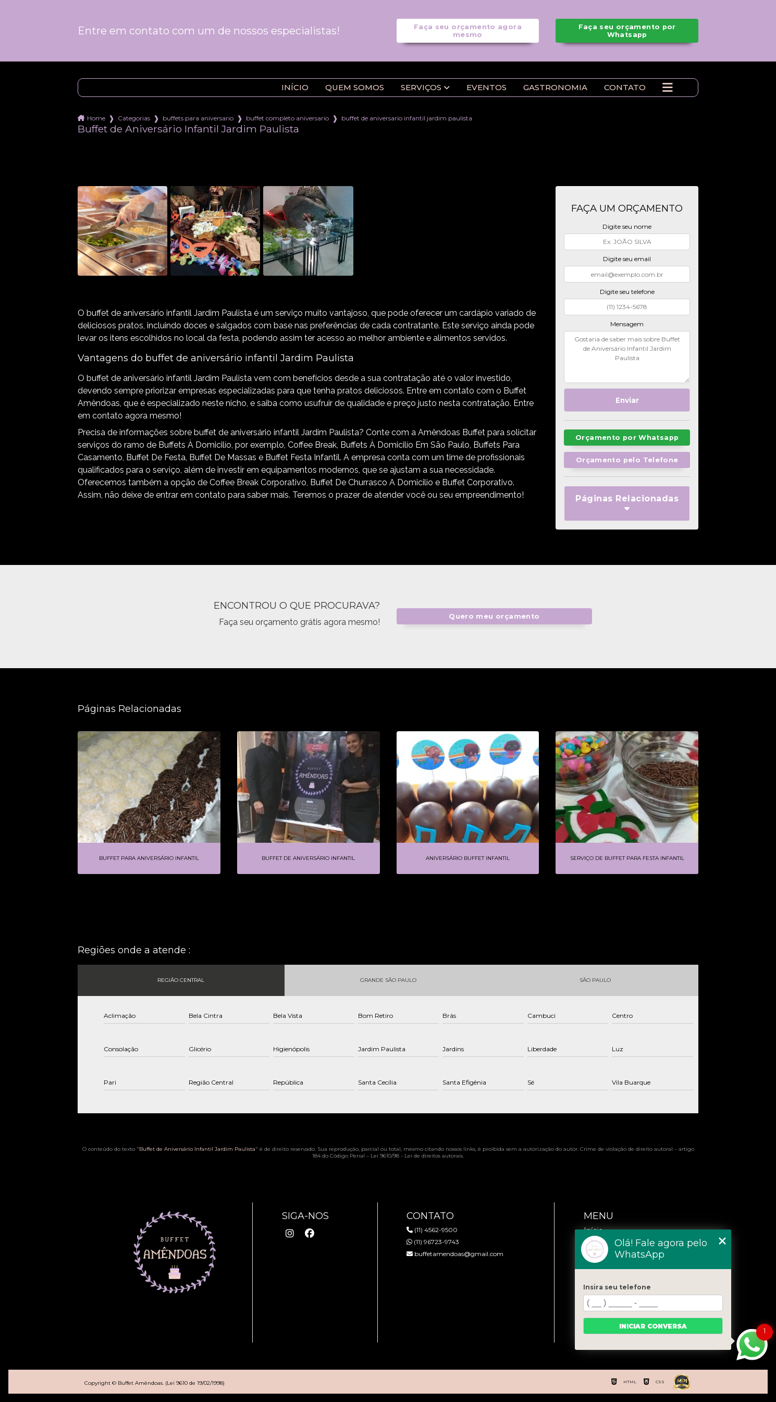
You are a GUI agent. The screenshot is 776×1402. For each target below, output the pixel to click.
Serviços (421, 87)
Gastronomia (555, 87)
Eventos (486, 87)
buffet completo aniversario (287, 118)
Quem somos (354, 87)
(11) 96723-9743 (433, 1242)
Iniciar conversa (653, 1326)
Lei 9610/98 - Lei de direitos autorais (417, 1155)
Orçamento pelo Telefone (627, 460)
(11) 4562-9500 (432, 1230)
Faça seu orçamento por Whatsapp (627, 31)
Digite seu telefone (627, 292)
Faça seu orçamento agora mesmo (468, 31)
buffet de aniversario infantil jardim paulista (406, 118)
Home (96, 118)
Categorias (134, 118)
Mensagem (627, 324)
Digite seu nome (626, 226)
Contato (625, 87)
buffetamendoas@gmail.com (455, 1254)
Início (295, 87)
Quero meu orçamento (494, 616)
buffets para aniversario (198, 118)
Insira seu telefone (617, 1287)
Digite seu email (627, 259)
